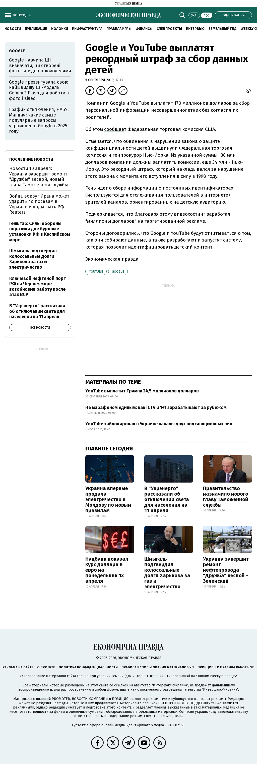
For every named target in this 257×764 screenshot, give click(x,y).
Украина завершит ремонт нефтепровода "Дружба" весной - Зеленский (226, 570)
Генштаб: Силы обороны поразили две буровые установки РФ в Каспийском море (39, 232)
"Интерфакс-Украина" (170, 685)
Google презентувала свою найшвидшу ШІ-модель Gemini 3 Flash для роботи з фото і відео (39, 90)
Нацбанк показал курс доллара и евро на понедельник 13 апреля (106, 570)
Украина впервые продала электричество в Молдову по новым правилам (108, 499)
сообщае (114, 129)
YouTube (96, 271)
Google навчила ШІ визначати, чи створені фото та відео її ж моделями (40, 65)
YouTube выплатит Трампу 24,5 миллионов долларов (142, 391)
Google (118, 271)
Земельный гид (223, 29)
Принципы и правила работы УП (226, 667)
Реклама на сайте (18, 667)
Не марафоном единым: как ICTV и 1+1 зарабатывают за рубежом (156, 407)
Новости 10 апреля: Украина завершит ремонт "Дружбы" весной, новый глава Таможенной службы (38, 177)
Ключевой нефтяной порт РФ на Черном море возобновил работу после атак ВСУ (37, 287)
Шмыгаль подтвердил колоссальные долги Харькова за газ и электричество (167, 573)
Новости (13, 29)
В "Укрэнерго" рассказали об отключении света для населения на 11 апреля (166, 499)
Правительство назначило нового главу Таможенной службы (225, 496)
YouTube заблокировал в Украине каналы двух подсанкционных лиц (158, 424)
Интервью (195, 29)
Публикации (36, 29)
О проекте (46, 667)
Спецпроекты (169, 29)
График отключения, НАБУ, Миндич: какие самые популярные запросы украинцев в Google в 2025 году (39, 120)
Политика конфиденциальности (88, 667)
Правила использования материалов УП (157, 667)
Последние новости (31, 159)
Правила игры (119, 29)
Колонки (59, 29)
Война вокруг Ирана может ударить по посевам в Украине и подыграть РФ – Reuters (39, 204)
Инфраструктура (87, 29)
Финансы (144, 29)
